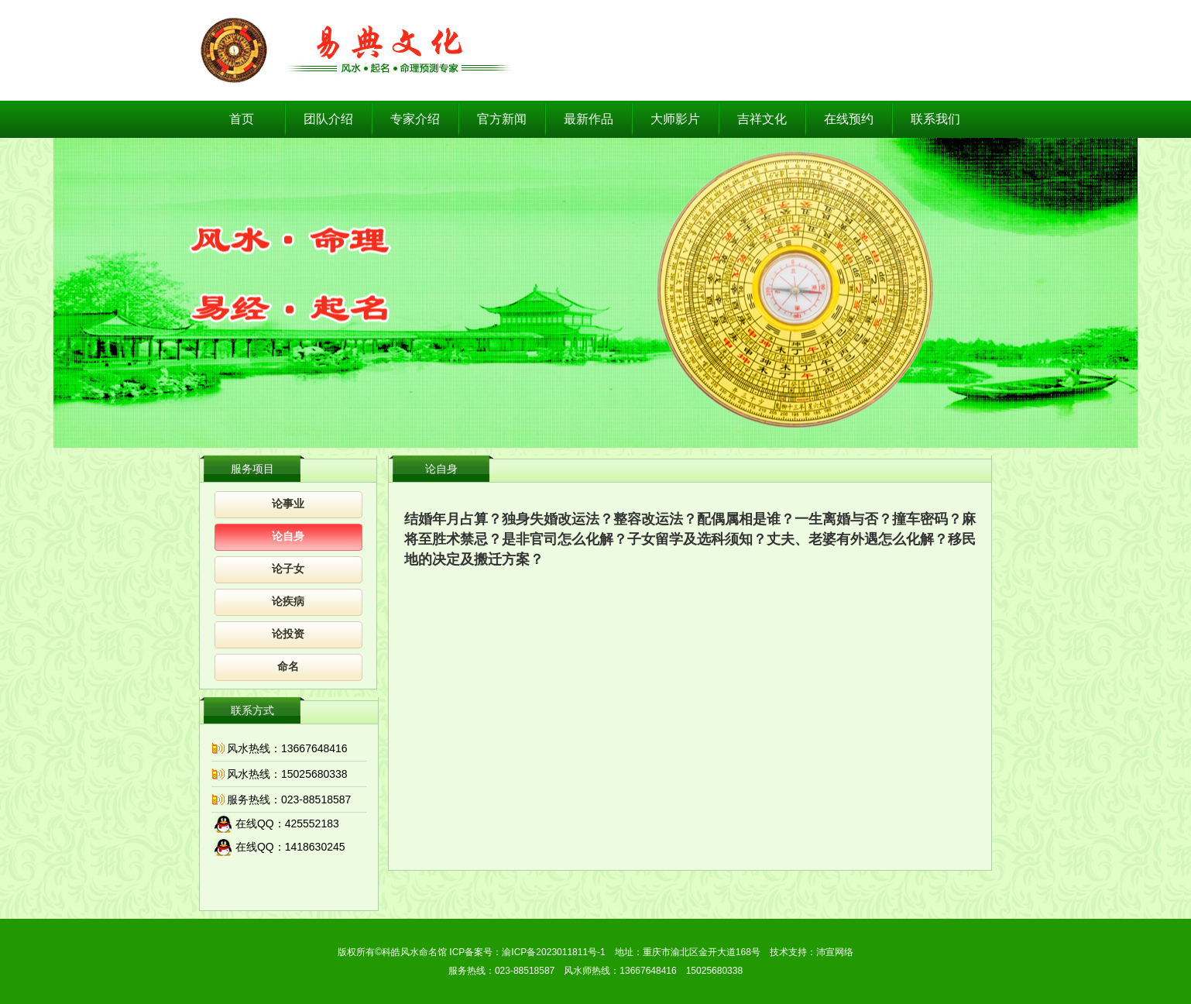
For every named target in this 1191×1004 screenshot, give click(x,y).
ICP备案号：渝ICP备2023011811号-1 (527, 952)
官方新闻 (502, 119)
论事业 (288, 504)
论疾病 (288, 601)
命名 (288, 666)
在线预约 (849, 119)
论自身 (288, 536)
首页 (241, 119)
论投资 (288, 634)
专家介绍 (415, 119)
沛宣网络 (834, 952)
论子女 (288, 569)
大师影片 (675, 119)
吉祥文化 (762, 119)
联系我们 (935, 119)
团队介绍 (328, 119)
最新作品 (588, 119)
